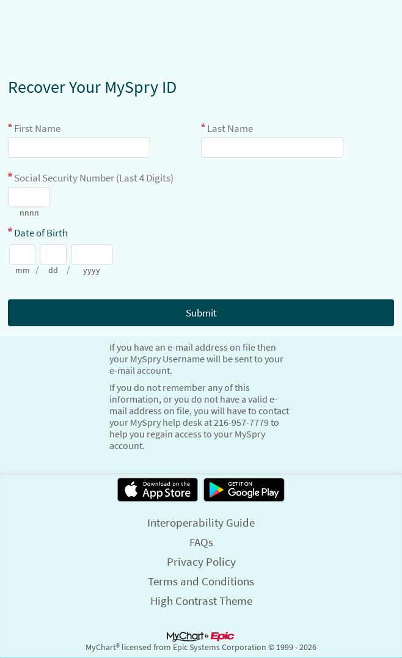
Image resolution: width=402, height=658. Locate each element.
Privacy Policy (201, 561)
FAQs (201, 542)
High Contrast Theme (201, 600)
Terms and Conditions (201, 581)
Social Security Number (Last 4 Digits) (94, 178)
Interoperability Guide (201, 522)
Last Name (230, 128)
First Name (37, 128)
